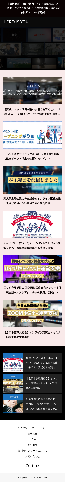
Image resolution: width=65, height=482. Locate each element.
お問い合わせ (32, 456)
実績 (13, 356)
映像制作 (32, 433)
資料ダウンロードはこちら (32, 450)
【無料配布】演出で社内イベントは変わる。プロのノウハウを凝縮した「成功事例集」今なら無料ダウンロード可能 (32, 8)
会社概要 (32, 445)
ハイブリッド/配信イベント (32, 428)
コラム (32, 439)
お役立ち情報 (13, 397)
